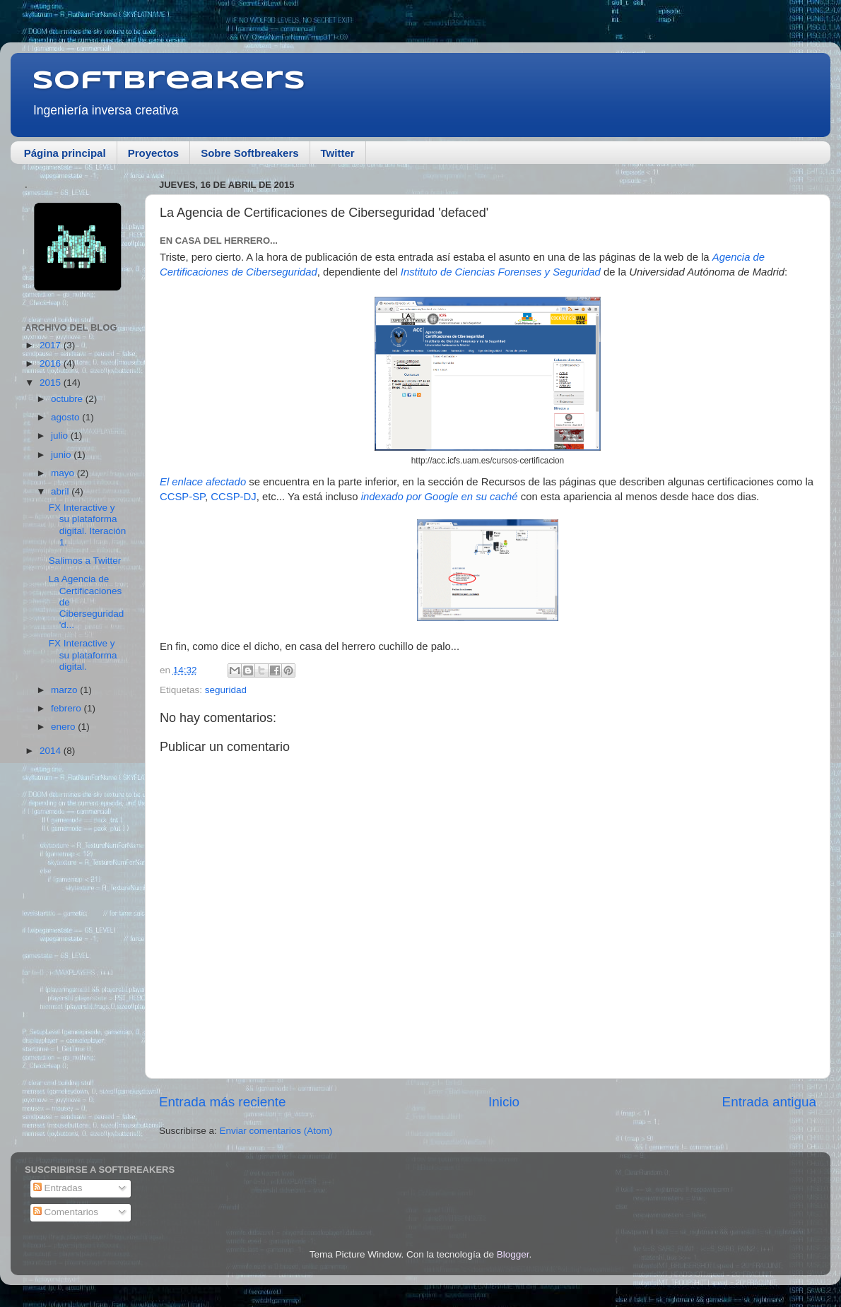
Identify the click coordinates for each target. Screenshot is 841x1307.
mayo (64, 473)
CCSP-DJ (233, 496)
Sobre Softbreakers (249, 153)
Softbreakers (168, 81)
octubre (68, 399)
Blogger (513, 1254)
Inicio (503, 1101)
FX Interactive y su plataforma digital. (83, 654)
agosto (66, 417)
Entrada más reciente (222, 1101)
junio (62, 454)
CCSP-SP (182, 496)
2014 (52, 750)
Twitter (338, 153)
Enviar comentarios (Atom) (276, 1130)
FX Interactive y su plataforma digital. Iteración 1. (88, 525)
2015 (52, 382)
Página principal (65, 153)
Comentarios (65, 1212)
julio (61, 435)
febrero (67, 708)
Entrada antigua (769, 1101)
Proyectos (154, 153)
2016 (52, 363)
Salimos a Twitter (85, 560)
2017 (52, 345)
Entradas (58, 1188)
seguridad (226, 690)
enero (64, 726)
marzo (65, 690)
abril (61, 491)
